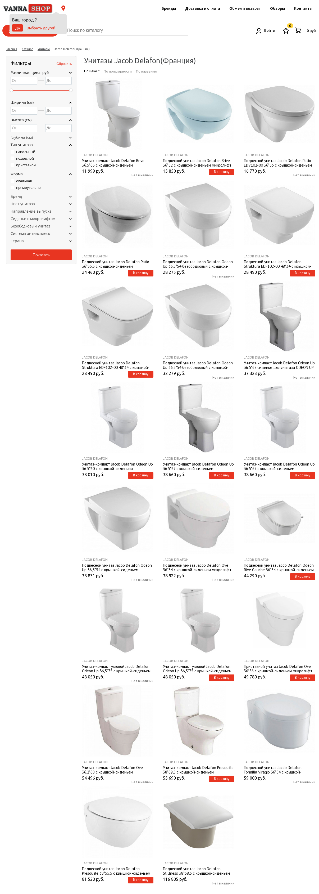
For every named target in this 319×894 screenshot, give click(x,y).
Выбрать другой (41, 28)
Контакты (303, 8)
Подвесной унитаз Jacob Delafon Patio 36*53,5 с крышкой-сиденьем (115, 264)
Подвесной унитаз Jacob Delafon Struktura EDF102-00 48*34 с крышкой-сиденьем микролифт (115, 365)
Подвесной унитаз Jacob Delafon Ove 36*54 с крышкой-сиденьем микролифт (197, 567)
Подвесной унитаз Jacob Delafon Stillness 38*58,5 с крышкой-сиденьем (196, 870)
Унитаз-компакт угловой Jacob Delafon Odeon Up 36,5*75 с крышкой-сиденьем (116, 668)
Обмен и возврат (245, 8)
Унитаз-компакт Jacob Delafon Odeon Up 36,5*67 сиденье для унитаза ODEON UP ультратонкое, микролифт (279, 365)
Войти (265, 30)
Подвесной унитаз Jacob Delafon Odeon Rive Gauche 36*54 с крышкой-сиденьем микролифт (279, 567)
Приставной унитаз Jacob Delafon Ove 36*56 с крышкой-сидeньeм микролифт (278, 668)
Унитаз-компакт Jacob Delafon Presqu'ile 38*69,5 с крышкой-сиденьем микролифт (198, 769)
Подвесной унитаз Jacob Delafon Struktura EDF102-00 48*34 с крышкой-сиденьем (277, 264)
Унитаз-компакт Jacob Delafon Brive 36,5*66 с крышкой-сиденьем (113, 162)
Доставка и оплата (202, 8)
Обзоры (277, 8)
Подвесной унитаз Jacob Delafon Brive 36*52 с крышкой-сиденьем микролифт (197, 162)
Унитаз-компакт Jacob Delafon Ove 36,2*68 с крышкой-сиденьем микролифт (112, 769)
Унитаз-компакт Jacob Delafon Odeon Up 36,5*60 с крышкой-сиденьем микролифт (117, 466)
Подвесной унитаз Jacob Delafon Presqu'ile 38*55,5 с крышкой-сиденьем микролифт (116, 870)
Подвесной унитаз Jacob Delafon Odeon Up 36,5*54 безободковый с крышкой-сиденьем (198, 264)
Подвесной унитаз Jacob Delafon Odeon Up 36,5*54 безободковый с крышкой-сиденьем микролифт (198, 365)
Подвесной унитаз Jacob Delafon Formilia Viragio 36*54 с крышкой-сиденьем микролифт (273, 769)
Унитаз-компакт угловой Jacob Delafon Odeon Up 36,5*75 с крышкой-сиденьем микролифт (197, 668)
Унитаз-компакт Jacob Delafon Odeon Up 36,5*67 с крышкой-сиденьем (198, 466)
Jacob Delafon (95, 155)
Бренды (169, 8)
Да (17, 28)
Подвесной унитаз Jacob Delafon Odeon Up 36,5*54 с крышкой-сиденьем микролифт (117, 567)
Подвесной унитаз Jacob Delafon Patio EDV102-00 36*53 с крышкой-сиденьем (278, 162)
